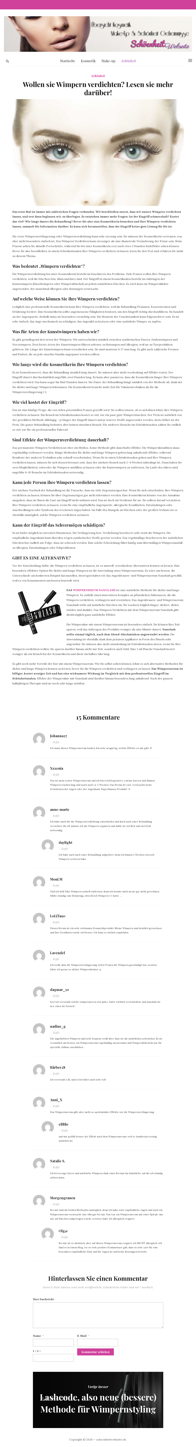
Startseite (67, 60)
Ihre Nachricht (43, 1299)
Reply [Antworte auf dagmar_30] (56, 996)
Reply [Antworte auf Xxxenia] (56, 774)
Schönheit (128, 60)
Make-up (108, 60)
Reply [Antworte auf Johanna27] (56, 742)
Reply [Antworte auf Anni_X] (56, 1106)
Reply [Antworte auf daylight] (64, 848)
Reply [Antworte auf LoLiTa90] (56, 922)
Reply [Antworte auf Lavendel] (56, 959)
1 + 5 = (37, 1351)
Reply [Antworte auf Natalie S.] (56, 1167)
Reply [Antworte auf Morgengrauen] (56, 1204)
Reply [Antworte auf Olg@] (64, 1237)
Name (37, 1335)
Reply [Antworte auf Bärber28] (56, 1073)
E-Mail (82, 1335)
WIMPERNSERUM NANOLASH (94, 590)
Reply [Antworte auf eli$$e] (64, 1130)
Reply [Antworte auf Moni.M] (56, 885)
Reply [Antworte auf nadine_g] (56, 1032)
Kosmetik (88, 60)
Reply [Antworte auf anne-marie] (56, 815)
